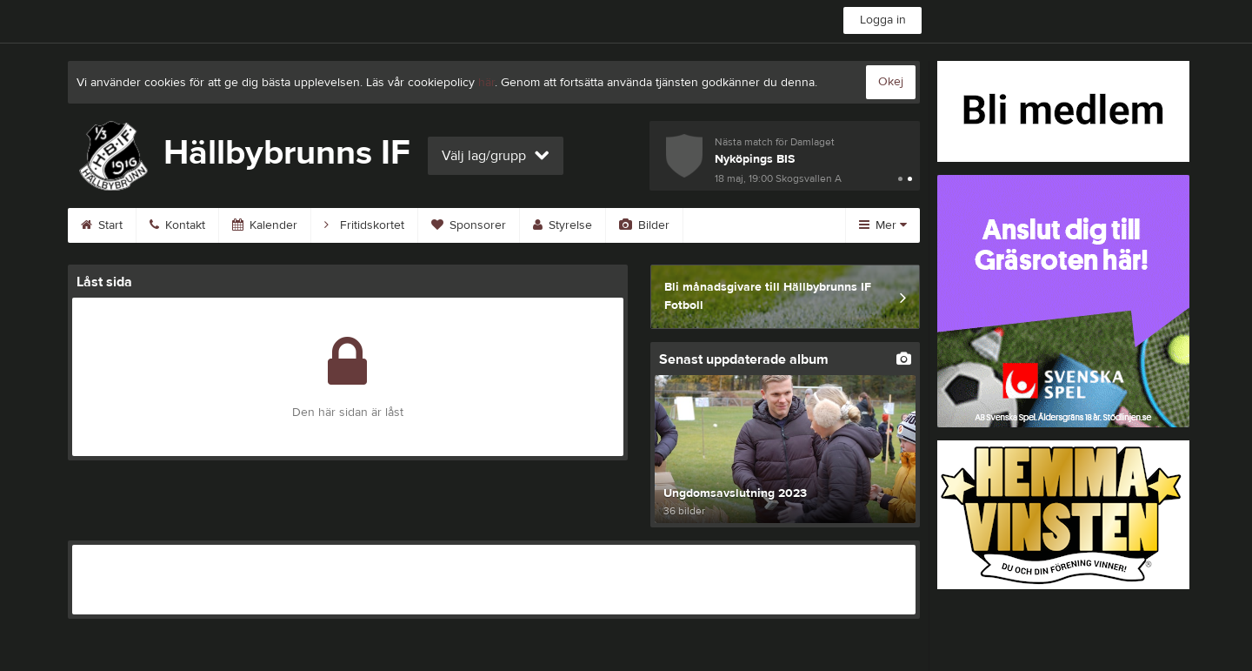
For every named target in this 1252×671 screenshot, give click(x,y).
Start (102, 225)
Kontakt (177, 225)
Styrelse (562, 225)
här (486, 83)
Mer (883, 225)
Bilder (644, 225)
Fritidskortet (364, 225)
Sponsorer (468, 225)
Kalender (264, 225)
